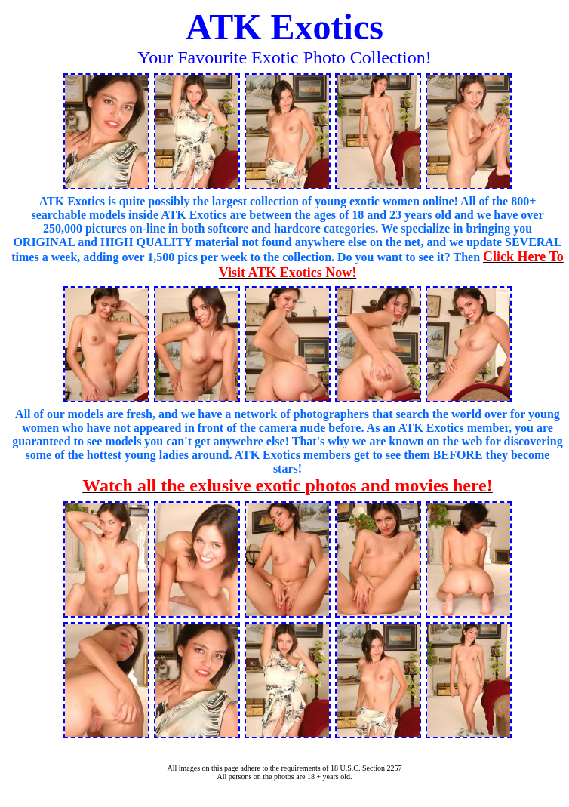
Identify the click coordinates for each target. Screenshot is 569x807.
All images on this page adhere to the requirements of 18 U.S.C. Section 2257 (284, 768)
